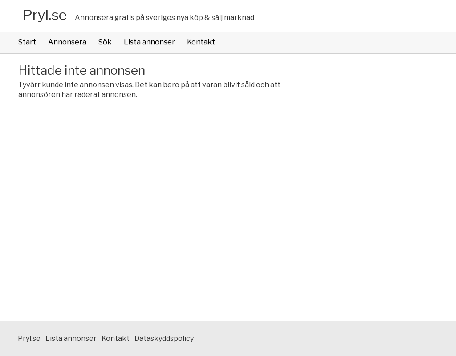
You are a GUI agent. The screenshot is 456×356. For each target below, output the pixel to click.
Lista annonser (149, 42)
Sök (105, 42)
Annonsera (67, 42)
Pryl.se (45, 15)
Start (27, 42)
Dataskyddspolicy (164, 338)
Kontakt (201, 42)
